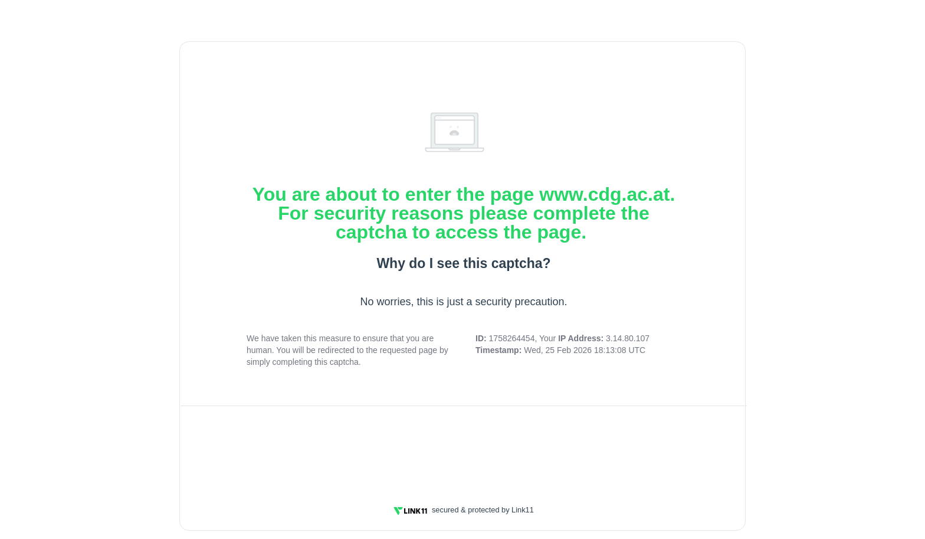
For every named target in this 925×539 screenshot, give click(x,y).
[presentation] (463, 448)
